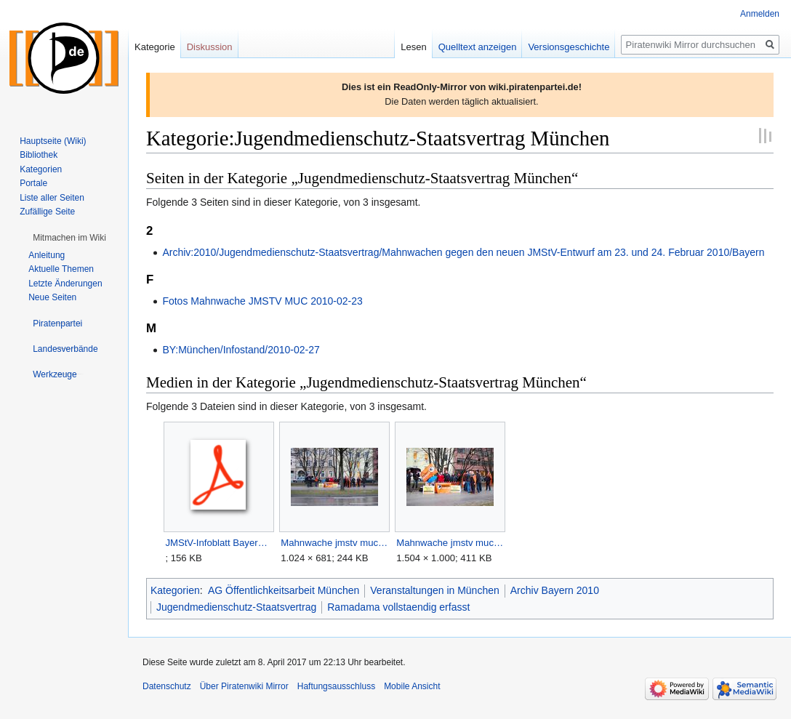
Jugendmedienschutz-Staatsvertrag (236, 607)
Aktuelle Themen (61, 269)
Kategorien (175, 590)
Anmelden (759, 14)
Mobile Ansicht (412, 686)
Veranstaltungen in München (434, 590)
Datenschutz (166, 686)
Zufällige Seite (47, 211)
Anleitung (46, 255)
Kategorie (154, 46)
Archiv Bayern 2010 (554, 590)
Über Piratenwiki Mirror (244, 686)
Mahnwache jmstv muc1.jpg (334, 542)
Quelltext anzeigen (477, 46)
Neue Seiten (52, 297)
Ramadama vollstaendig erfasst (398, 607)
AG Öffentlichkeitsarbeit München (283, 590)
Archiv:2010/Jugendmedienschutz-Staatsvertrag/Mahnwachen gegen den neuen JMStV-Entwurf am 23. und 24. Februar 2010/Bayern (463, 252)
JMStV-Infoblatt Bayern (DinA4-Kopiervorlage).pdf (218, 542)
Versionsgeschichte (568, 46)
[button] (69, 238)
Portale (33, 183)
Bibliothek (38, 155)
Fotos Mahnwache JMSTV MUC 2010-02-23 (262, 301)
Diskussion (210, 46)
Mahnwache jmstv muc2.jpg (449, 542)
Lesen (413, 46)
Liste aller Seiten (52, 198)
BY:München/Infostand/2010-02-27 (240, 350)
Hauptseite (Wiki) (53, 141)
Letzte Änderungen (65, 283)
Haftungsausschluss (336, 686)
